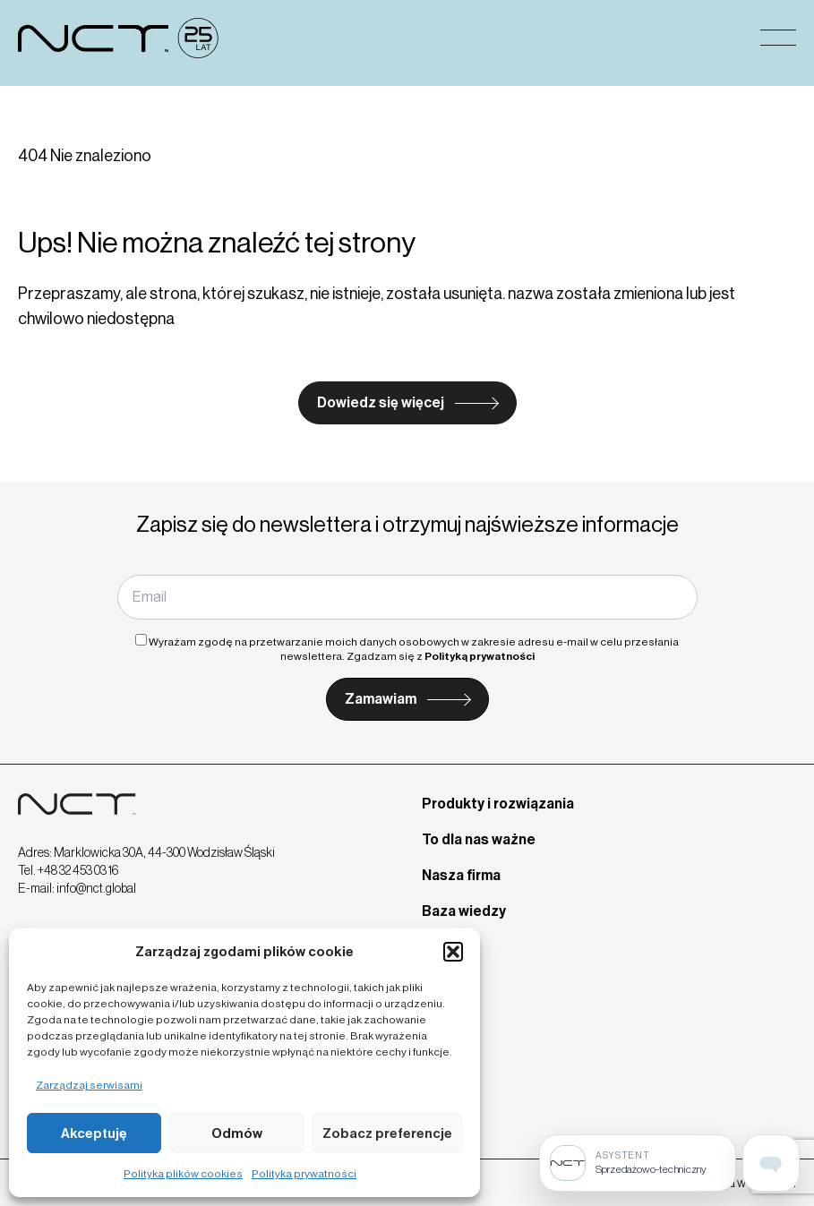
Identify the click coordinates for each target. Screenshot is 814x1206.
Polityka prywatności (304, 1174)
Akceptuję (94, 1133)
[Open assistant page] (771, 1163)
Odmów (236, 1133)
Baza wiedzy (464, 910)
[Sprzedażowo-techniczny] (637, 1163)
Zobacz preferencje (387, 1133)
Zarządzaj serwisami (89, 1085)
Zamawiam (380, 698)
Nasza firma (461, 875)
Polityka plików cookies (183, 1174)
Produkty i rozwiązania (498, 803)
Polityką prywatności (479, 656)
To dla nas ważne (479, 839)
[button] (453, 952)
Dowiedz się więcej (380, 402)
